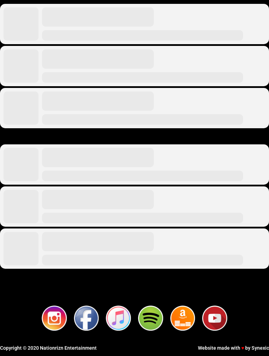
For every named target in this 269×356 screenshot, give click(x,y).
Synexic (260, 348)
